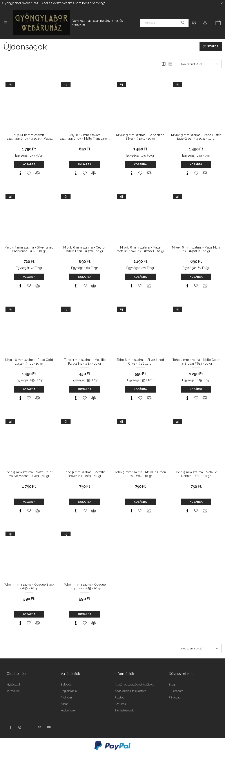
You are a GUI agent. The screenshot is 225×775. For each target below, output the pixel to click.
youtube (49, 727)
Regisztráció (69, 691)
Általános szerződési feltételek (134, 684)
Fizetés (119, 697)
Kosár (64, 704)
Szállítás (120, 704)
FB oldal (174, 697)
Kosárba (28, 164)
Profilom (66, 697)
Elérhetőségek (124, 710)
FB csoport (176, 691)
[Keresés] (164, 23)
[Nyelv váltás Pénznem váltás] (194, 23)
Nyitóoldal (13, 684)
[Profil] (205, 23)
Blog (172, 684)
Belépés (66, 684)
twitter (29, 727)
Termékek (13, 691)
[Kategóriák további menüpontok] (5, 23)
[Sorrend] (200, 64)
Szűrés (212, 46)
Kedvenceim (69, 710)
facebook (10, 727)
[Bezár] (221, 3)
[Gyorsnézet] (20, 173)
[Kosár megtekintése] (215, 23)
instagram (20, 727)
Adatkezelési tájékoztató (130, 691)
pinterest (39, 727)
